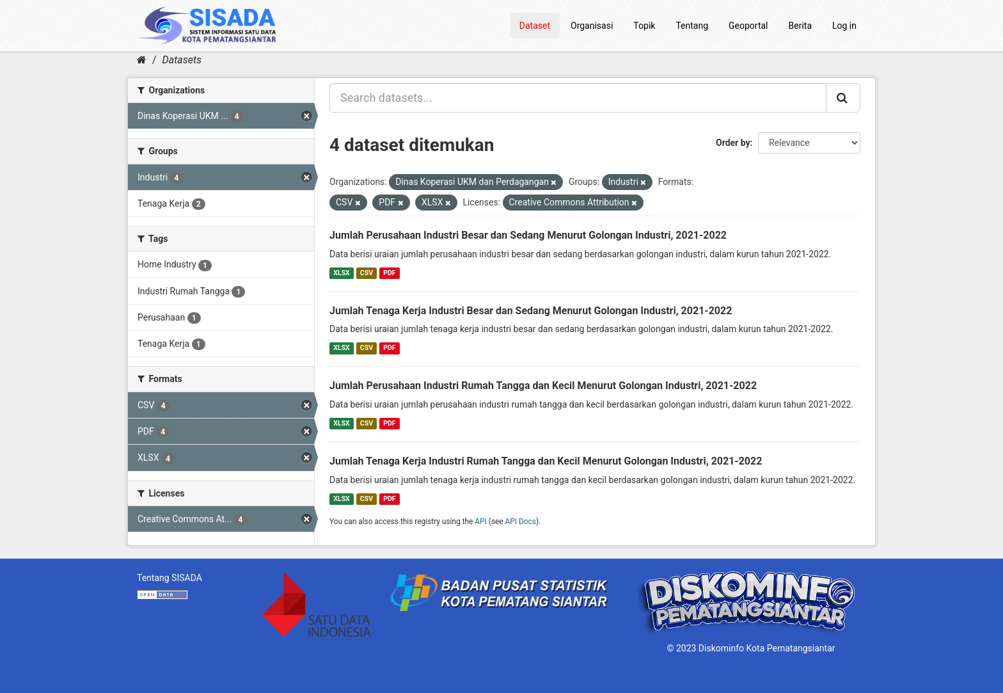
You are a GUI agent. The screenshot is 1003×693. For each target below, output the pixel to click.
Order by (733, 143)
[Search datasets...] (577, 98)
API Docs (520, 521)
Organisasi (592, 25)
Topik (644, 25)
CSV (366, 273)
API (481, 521)
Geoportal (748, 25)
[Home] (141, 60)
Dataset (534, 25)
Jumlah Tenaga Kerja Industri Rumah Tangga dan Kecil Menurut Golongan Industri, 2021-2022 (545, 461)
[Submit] (843, 98)
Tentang (691, 25)
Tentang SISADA (169, 578)
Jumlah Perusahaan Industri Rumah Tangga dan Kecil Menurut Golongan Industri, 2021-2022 (543, 385)
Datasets (181, 60)
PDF (389, 273)
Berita (800, 25)
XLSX (341, 273)
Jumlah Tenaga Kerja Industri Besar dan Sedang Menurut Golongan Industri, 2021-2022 (530, 311)
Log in (844, 25)
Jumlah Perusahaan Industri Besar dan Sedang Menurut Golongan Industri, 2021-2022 (528, 235)
